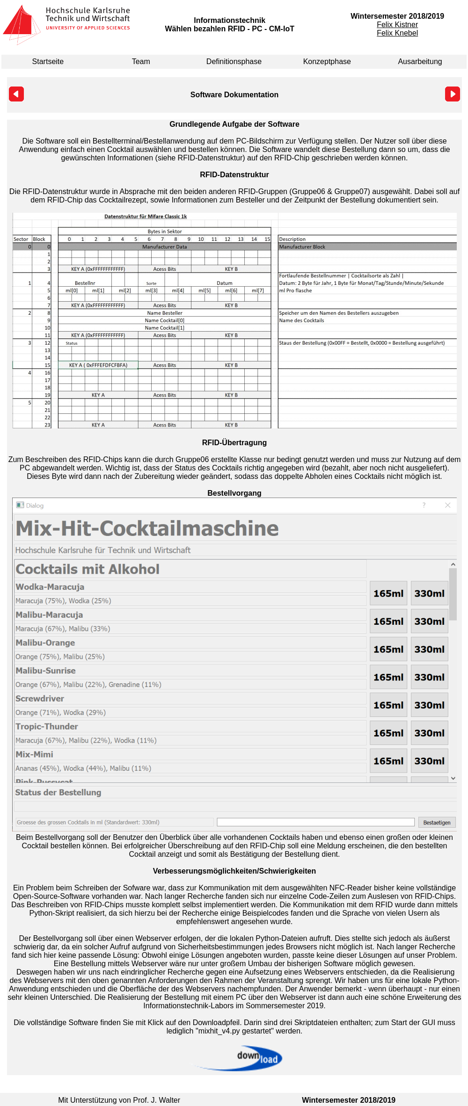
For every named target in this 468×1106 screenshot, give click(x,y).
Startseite (48, 61)
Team (141, 61)
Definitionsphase (234, 61)
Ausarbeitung (420, 61)
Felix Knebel (397, 33)
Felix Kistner (397, 25)
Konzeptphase (327, 61)
